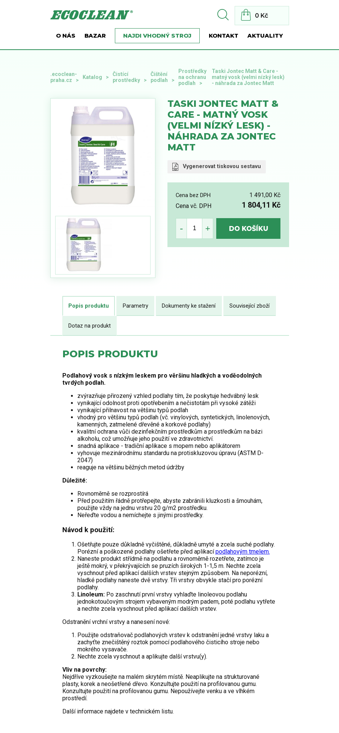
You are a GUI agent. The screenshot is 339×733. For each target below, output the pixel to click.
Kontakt (223, 35)
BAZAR (95, 35)
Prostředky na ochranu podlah (192, 77)
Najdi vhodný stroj (157, 35)
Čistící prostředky (126, 77)
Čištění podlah (159, 77)
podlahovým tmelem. (242, 551)
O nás (65, 35)
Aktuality (265, 35)
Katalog (92, 77)
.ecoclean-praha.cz (63, 77)
